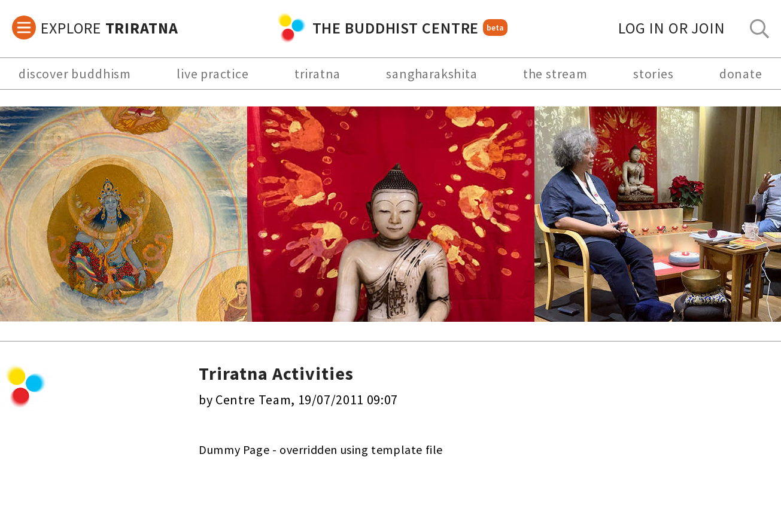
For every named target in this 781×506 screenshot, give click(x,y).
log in (671, 27)
